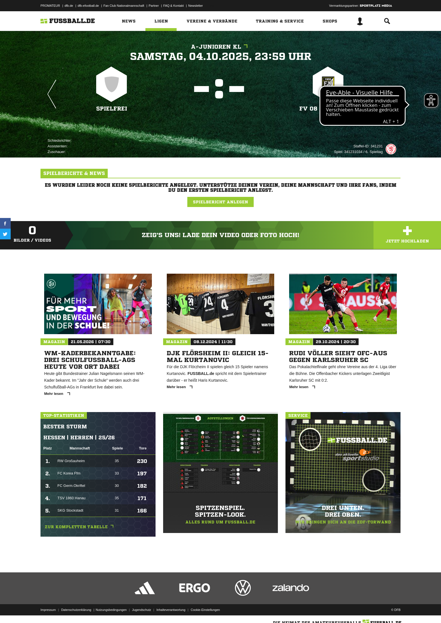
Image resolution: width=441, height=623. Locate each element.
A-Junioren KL (220, 47)
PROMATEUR (50, 5)
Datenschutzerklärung (76, 609)
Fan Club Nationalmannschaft (124, 5)
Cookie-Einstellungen (205, 609)
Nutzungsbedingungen (111, 609)
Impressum (48, 609)
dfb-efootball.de (88, 5)
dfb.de (68, 5)
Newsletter (195, 5)
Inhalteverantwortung (170, 609)
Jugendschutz (141, 609)
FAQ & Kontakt (173, 5)
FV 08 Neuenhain (328, 109)
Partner (154, 5)
